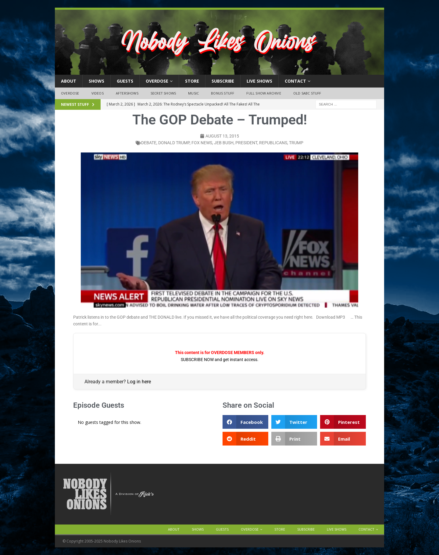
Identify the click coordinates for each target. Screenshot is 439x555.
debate (148, 142)
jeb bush (224, 142)
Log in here (139, 382)
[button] (245, 422)
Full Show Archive (263, 93)
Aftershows (127, 93)
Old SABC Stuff (307, 93)
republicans (273, 142)
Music (193, 93)
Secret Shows (163, 93)
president (246, 142)
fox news (201, 142)
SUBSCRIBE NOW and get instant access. (220, 359)
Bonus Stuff (222, 93)
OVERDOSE (157, 81)
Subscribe (223, 81)
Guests (125, 81)
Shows (96, 81)
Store (192, 81)
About (68, 81)
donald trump (174, 142)
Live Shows (259, 81)
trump (296, 142)
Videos (97, 93)
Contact (295, 81)
